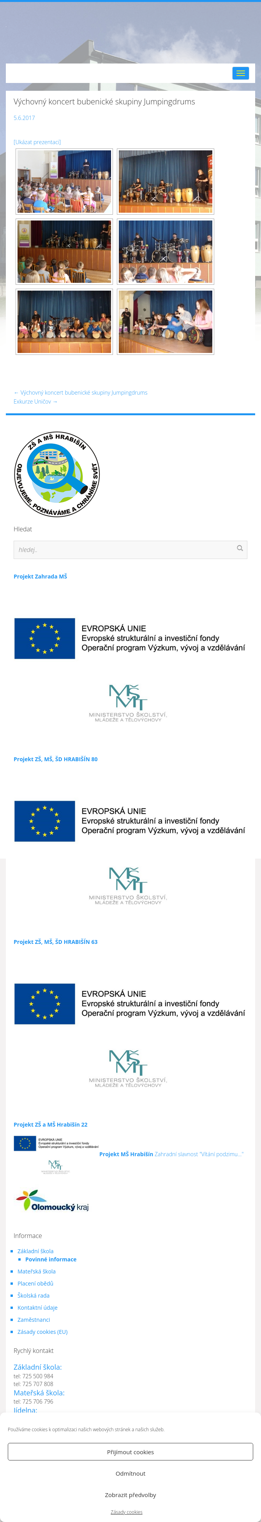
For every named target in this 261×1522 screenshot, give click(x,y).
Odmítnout (131, 1473)
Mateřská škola (37, 1271)
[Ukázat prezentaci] (37, 142)
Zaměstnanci (34, 1319)
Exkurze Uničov (36, 401)
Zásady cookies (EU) (42, 1331)
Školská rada (33, 1295)
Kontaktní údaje (38, 1307)
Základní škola (36, 1251)
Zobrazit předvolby (130, 1495)
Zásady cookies (126, 1512)
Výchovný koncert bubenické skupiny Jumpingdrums (81, 392)
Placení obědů (35, 1283)
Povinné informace (51, 1259)
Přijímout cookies (130, 1452)
